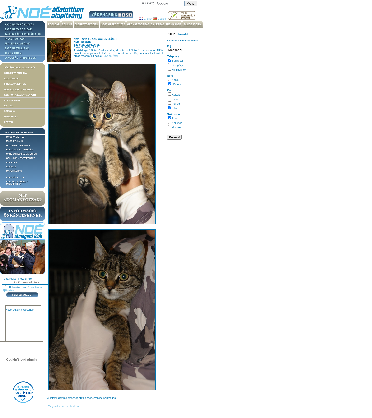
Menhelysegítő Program (19, 89)
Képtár (8, 122)
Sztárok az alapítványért (20, 95)
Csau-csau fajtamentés (20, 158)
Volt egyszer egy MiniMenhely (17, 182)
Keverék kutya (15, 177)
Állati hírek (11, 78)
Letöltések (11, 116)
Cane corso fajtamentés (21, 154)
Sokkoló (9, 111)
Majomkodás (14, 171)
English (145, 18)
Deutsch (160, 18)
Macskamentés (15, 137)
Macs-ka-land (14, 141)
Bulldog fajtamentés (19, 149)
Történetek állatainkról (20, 67)
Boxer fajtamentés (18, 145)
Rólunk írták (12, 100)
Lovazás (11, 166)
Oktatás (9, 106)
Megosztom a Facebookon (63, 406)
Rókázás (11, 162)
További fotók (110, 56)
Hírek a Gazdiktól (15, 84)
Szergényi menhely (15, 73)
